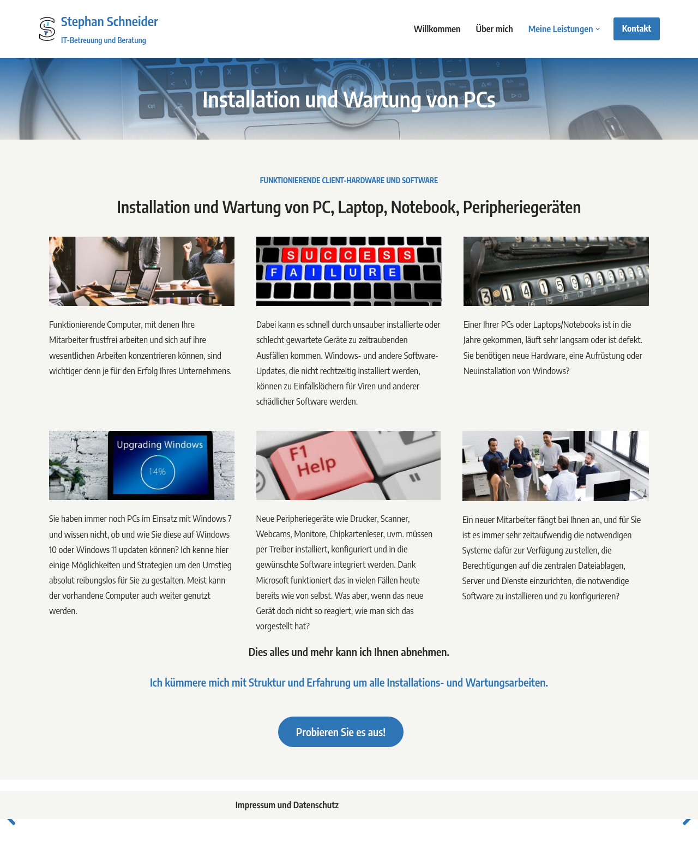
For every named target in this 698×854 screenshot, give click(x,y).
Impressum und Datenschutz (286, 811)
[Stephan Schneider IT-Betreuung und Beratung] (98, 29)
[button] (597, 29)
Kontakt (636, 28)
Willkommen (435, 28)
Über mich (493, 28)
